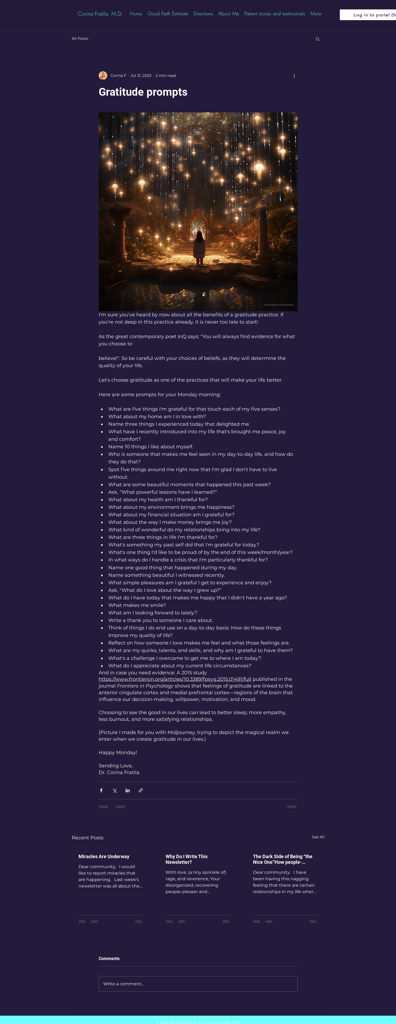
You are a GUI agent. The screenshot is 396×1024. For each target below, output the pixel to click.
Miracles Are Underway (104, 856)
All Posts (80, 38)
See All (318, 837)
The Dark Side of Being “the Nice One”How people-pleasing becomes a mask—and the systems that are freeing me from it (283, 859)
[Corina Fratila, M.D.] (100, 13)
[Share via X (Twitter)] (114, 790)
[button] (317, 39)
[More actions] (294, 75)
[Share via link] (140, 790)
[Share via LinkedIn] (127, 790)
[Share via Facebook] (101, 790)
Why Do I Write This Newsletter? (187, 859)
